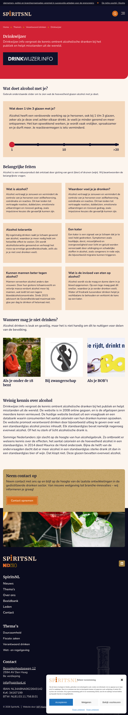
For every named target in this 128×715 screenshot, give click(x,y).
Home (6, 27)
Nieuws (8, 584)
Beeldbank (10, 601)
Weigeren (86, 702)
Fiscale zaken (11, 638)
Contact (8, 613)
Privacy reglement (78, 710)
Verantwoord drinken (36, 27)
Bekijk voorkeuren (112, 702)
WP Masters (42, 706)
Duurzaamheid (12, 632)
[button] (121, 679)
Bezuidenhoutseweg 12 (19, 668)
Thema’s (9, 589)
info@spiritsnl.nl (14, 682)
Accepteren (61, 702)
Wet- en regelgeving (16, 650)
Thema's (17, 27)
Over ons (9, 595)
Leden (7, 607)
